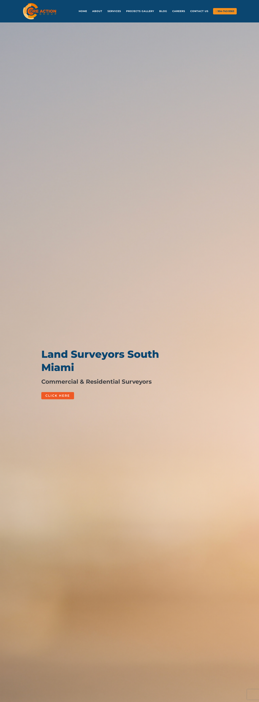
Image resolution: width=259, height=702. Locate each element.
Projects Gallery (140, 11)
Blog (163, 11)
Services (114, 11)
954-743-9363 (226, 11)
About (97, 11)
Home (83, 11)
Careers (178, 11)
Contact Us (199, 11)
